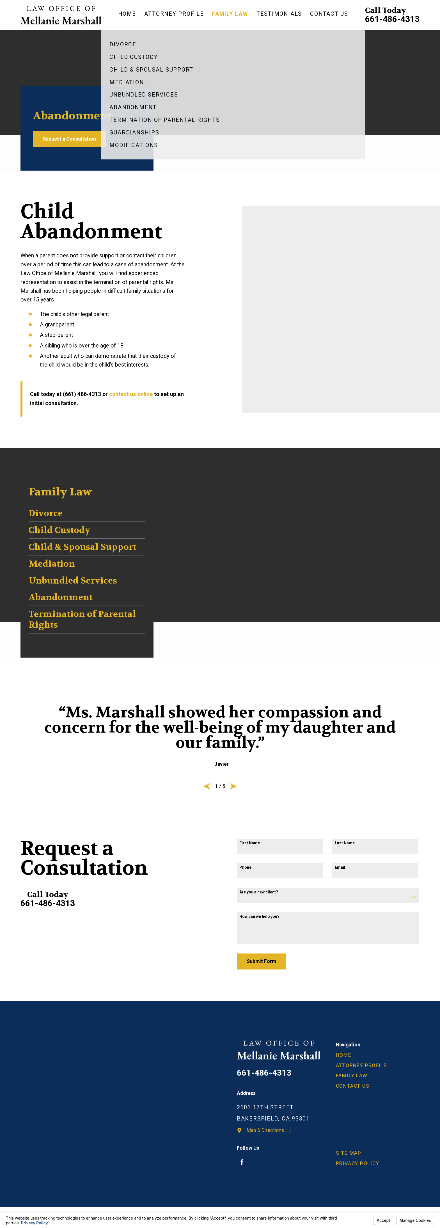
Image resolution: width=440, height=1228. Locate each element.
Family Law (352, 1075)
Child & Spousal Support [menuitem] (82, 547)
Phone (245, 867)
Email (340, 867)
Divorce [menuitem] (46, 513)
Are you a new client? (258, 892)
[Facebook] (242, 1162)
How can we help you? (259, 916)
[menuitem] (129, 15)
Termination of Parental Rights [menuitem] (82, 620)
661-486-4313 (392, 19)
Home (344, 1055)
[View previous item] (206, 786)
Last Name (345, 843)
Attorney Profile (361, 1065)
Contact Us (353, 1086)
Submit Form (261, 961)
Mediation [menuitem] (52, 564)
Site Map (348, 1153)
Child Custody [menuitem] (59, 530)
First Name (249, 843)
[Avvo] (257, 1162)
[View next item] (233, 786)
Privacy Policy (357, 1163)
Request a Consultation (69, 139)
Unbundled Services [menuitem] (73, 580)
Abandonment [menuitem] (61, 597)
